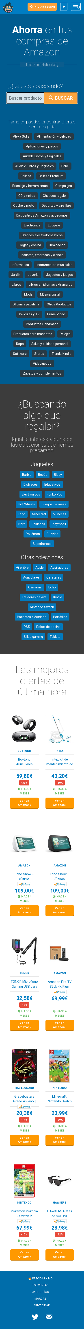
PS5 (27, 627)
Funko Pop (54, 494)
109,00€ (24, 891)
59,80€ (24, 776)
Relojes (65, 334)
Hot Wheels (26, 504)
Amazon (24, 865)
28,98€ (60, 1228)
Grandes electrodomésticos (42, 235)
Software (20, 354)
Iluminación (57, 245)
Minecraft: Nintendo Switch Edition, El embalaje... (60, 1099)
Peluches (38, 524)
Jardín (15, 275)
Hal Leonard (24, 1088)
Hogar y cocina (30, 245)
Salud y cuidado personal (49, 344)
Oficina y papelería (26, 304)
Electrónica (32, 225)
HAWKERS (59, 1202)
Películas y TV (29, 314)
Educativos (52, 484)
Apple (39, 568)
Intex (60, 750)
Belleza (26, 176)
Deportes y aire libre (56, 206)
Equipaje (54, 225)
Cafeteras (53, 577)
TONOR (24, 973)
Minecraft (39, 514)
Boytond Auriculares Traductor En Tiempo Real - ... (24, 762)
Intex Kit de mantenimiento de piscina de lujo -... (59, 762)
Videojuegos (42, 364)
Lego (21, 514)
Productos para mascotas (32, 334)
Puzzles (52, 534)
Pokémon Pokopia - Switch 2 (24, 1213)
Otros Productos (59, 304)
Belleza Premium (51, 176)
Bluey (58, 475)
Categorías (40, 1292)
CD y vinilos (26, 196)
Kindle (57, 597)
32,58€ (24, 998)
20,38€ (24, 1113)
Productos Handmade (42, 324)
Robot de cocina (48, 627)
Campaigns (63, 186)
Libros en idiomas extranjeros (50, 285)
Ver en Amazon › (24, 803)
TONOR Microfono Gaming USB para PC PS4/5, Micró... (24, 984)
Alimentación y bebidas (54, 136)
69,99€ (60, 999)
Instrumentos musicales (54, 265)
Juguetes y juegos (59, 275)
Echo (52, 587)
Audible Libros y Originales (42, 156)
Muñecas (59, 514)
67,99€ (24, 1228)
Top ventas (40, 1285)
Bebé (65, 166)
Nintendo (60, 1088)
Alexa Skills (21, 136)
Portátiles (60, 617)
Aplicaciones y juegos (42, 146)
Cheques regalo (54, 196)
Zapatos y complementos (42, 373)
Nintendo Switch (42, 607)
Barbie (26, 475)
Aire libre (22, 568)
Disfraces (31, 484)
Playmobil (59, 524)
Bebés (42, 475)
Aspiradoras (59, 568)
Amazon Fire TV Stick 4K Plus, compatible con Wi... (60, 984)
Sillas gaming (33, 637)
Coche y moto (23, 206)
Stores (39, 354)
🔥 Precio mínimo (40, 1278)
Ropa (20, 344)
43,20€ (60, 776)
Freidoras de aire (34, 597)
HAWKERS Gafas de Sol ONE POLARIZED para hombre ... (59, 1214)
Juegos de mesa (54, 504)
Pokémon (33, 534)
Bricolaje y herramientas (30, 186)
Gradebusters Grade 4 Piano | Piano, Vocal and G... (24, 1099)
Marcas (40, 1298)
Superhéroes (42, 544)
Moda (28, 294)
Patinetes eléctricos (31, 617)
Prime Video (56, 314)
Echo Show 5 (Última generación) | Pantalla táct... (24, 877)
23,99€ (60, 1113)
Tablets (55, 637)
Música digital (50, 294)
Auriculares (31, 577)
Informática (20, 265)
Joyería (33, 275)
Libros (16, 285)
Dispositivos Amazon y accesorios (42, 215)
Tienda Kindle (61, 354)
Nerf (21, 524)
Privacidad (42, 1305)
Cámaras (35, 587)
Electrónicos (31, 494)
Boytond (24, 750)
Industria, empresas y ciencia (42, 255)
